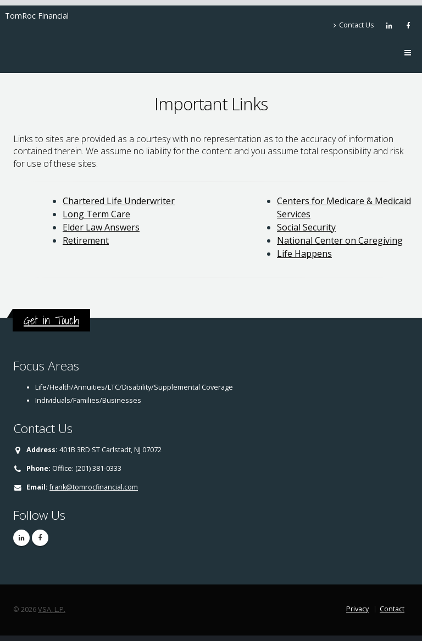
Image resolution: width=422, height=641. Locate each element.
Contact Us (353, 25)
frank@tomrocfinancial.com (93, 487)
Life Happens (304, 254)
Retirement (86, 240)
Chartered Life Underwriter (119, 201)
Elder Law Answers (101, 227)
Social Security (306, 227)
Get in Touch (51, 320)
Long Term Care (96, 214)
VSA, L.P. (51, 609)
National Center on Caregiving (340, 240)
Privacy (357, 609)
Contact (392, 609)
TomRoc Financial (37, 15)
